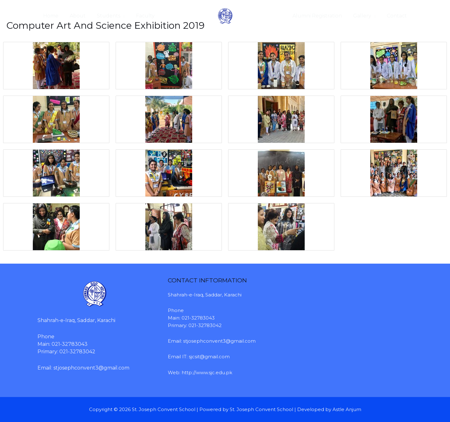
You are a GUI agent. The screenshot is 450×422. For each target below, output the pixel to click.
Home (50, 16)
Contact (398, 16)
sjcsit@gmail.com (209, 357)
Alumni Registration (320, 16)
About (76, 16)
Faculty (141, 16)
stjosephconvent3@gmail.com (91, 368)
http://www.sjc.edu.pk (207, 372)
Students (105, 16)
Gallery (364, 16)
